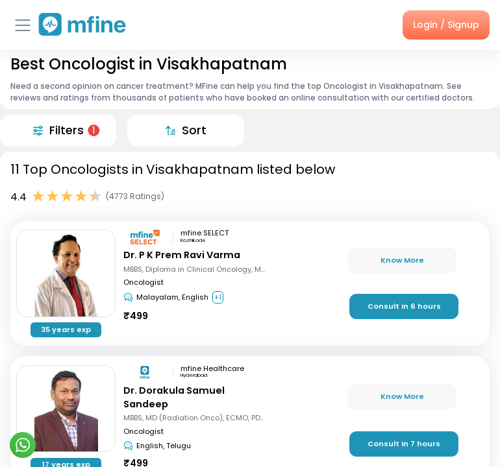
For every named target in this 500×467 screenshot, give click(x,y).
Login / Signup (446, 24)
